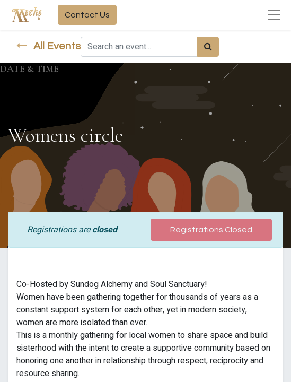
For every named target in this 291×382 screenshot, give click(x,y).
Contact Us (87, 15)
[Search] (208, 47)
